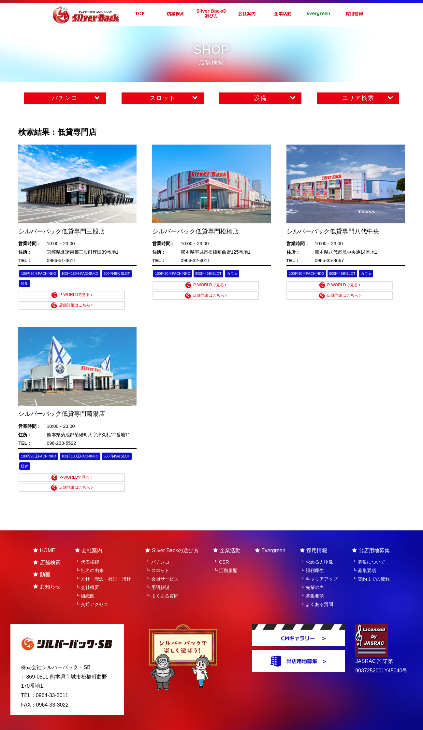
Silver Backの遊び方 (172, 536)
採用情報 (313, 536)
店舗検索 (47, 548)
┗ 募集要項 (312, 581)
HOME (44, 536)
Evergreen (270, 536)
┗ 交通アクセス (91, 590)
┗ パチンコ (157, 547)
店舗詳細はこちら (111, 299)
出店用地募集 (371, 536)
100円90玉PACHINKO (43, 274)
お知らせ (47, 572)
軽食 (64, 286)
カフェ (249, 274)
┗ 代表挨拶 (87, 547)
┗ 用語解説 (157, 573)
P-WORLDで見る (52, 299)
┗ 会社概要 (87, 573)
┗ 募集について (368, 547)
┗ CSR (221, 547)
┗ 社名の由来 (89, 556)
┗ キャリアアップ (319, 564)
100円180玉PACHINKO (93, 274)
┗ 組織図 (85, 581)
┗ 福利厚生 (312, 556)
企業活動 (227, 536)
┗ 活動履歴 (225, 556)
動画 (41, 560)
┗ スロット (157, 556)
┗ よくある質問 (162, 581)
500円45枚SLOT (37, 286)
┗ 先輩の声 (312, 573)
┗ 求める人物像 (316, 547)
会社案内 (88, 536)
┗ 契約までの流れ (371, 564)
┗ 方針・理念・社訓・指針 (103, 564)
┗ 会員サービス (162, 564)
